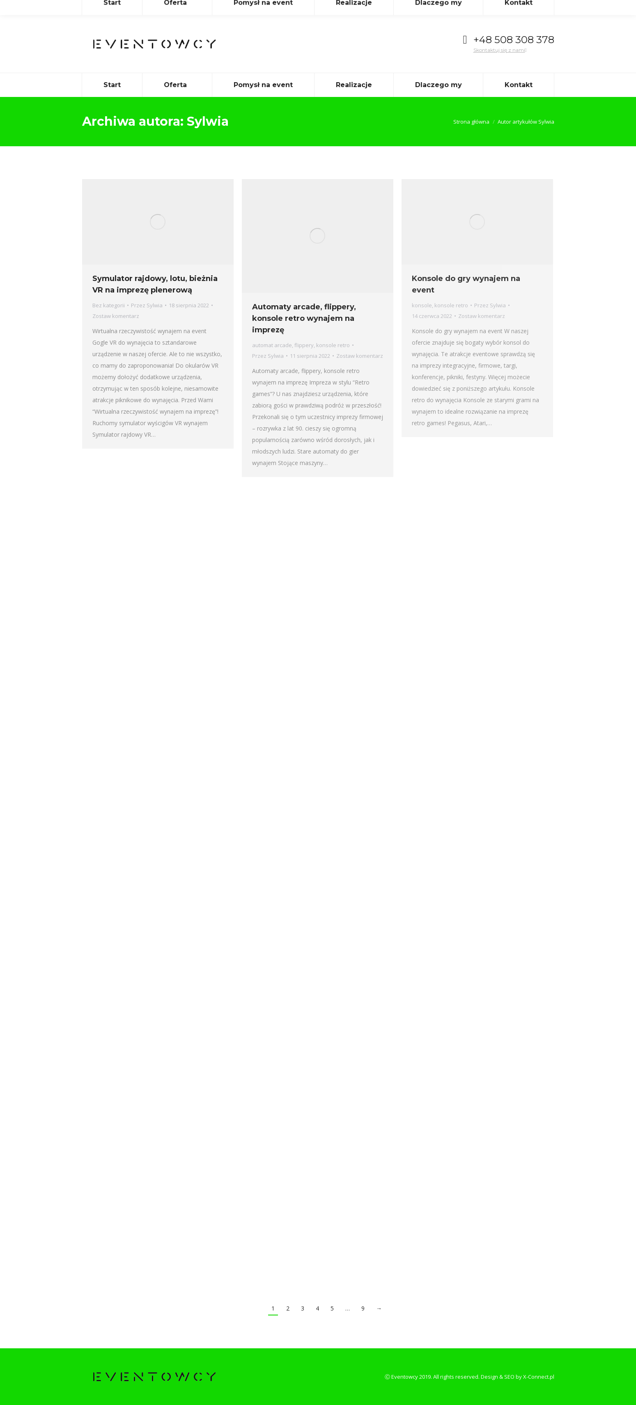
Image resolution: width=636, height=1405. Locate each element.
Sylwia (208, 121)
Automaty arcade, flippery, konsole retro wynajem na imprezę (304, 318)
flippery (304, 345)
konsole (422, 305)
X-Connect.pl (538, 1376)
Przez (147, 305)
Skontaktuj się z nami (500, 50)
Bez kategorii (108, 305)
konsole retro (333, 345)
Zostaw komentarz (115, 316)
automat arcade (272, 345)
